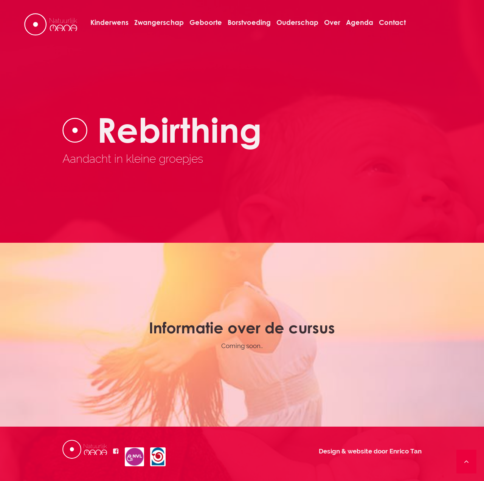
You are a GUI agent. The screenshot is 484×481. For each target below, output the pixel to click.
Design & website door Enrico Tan (370, 451)
